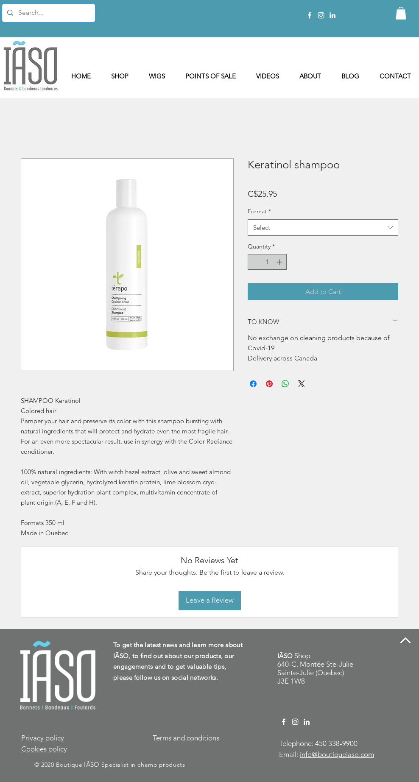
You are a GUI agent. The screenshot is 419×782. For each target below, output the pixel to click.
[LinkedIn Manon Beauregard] (332, 15)
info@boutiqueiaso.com (337, 754)
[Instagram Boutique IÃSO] (321, 15)
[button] (401, 13)
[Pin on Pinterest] (269, 384)
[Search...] (47, 13)
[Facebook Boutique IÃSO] (309, 15)
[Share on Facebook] (253, 384)
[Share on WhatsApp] (285, 384)
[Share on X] (301, 384)
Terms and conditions (186, 738)
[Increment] (280, 261)
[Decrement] (254, 261)
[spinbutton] (267, 261)
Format (259, 211)
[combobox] (323, 227)
